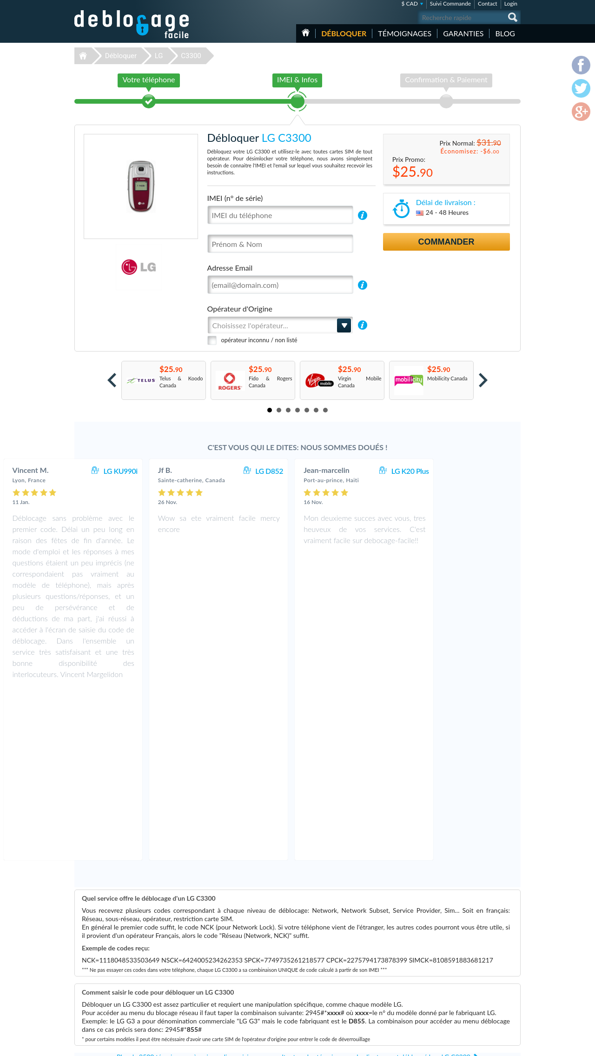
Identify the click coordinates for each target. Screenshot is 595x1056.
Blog (505, 33)
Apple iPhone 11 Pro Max (397, 988)
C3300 (191, 56)
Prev (111, 380)
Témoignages (404, 33)
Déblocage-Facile (132, 24)
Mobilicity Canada (447, 378)
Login (510, 3)
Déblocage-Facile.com (132, 954)
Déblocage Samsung (233, 967)
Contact (487, 3)
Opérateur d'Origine (239, 308)
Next (483, 380)
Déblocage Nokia (230, 988)
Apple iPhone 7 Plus (391, 960)
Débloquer (343, 33)
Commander (446, 241)
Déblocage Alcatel (231, 1009)
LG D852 (348, 470)
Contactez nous (468, 959)
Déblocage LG (226, 981)
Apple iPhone (383, 967)
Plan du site (464, 980)
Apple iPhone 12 (387, 1002)
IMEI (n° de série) (235, 197)
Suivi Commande (450, 3)
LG (159, 56)
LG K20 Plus (489, 470)
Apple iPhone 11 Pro (392, 981)
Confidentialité (467, 973)
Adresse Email (230, 267)
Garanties (463, 33)
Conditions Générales (475, 966)
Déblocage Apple (230, 960)
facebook (476, 1045)
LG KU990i (199, 470)
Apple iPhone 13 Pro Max (397, 974)
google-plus (514, 1045)
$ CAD (409, 3)
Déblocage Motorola (234, 974)
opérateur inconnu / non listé (259, 340)
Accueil (306, 32)
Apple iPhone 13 (387, 995)
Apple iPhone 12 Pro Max (397, 1009)
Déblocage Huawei (232, 1002)
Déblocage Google (231, 995)
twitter (495, 1045)
